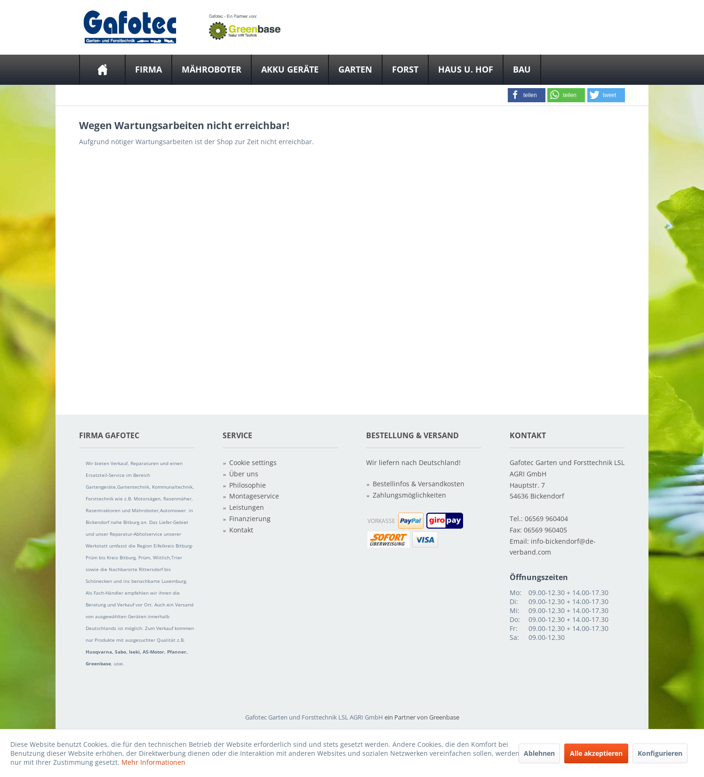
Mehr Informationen (153, 762)
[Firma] (148, 70)
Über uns (243, 473)
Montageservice (254, 495)
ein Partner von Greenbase (421, 717)
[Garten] (355, 70)
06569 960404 (546, 518)
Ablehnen (539, 753)
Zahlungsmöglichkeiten (409, 495)
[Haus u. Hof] (466, 70)
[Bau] (522, 70)
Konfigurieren (660, 753)
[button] (526, 95)
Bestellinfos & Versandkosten (418, 483)
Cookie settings (253, 462)
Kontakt (241, 529)
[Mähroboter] (211, 70)
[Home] (102, 70)
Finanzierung (250, 518)
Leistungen (246, 507)
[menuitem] (102, 70)
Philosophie (247, 485)
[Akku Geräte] (290, 70)
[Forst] (405, 70)
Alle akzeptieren (596, 753)
